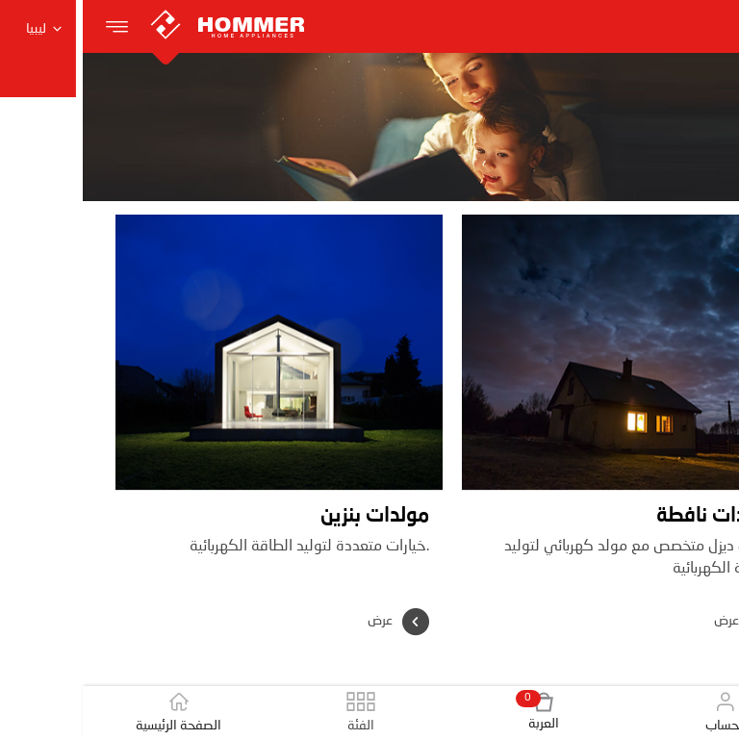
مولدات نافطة (633, 516)
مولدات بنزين (292, 516)
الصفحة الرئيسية (96, 712)
